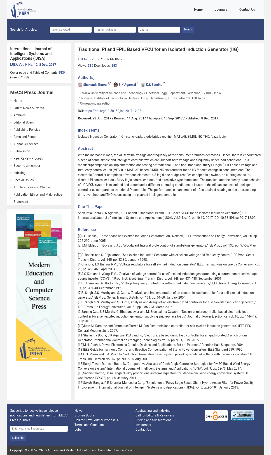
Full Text (84, 59)
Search (188, 29)
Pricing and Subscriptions (153, 420)
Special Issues (24, 180)
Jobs (78, 429)
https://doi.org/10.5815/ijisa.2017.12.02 (113, 111)
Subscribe (18, 437)
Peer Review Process (28, 158)
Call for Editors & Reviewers (155, 415)
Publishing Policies (27, 129)
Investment (143, 425)
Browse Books (85, 415)
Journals (222, 9)
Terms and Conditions (90, 425)
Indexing (20, 173)
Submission (22, 151)
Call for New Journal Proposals (96, 420)
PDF (62, 72)
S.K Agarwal (127, 85)
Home (199, 9)
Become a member (27, 165)
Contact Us (248, 9)
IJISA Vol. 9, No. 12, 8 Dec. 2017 (33, 64)
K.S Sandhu (154, 85)
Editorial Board (24, 122)
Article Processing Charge (32, 187)
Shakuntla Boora (95, 85)
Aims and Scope (25, 137)
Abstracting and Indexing (153, 410)
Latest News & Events (29, 108)
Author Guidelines (26, 144)
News (78, 410)
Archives (20, 115)
